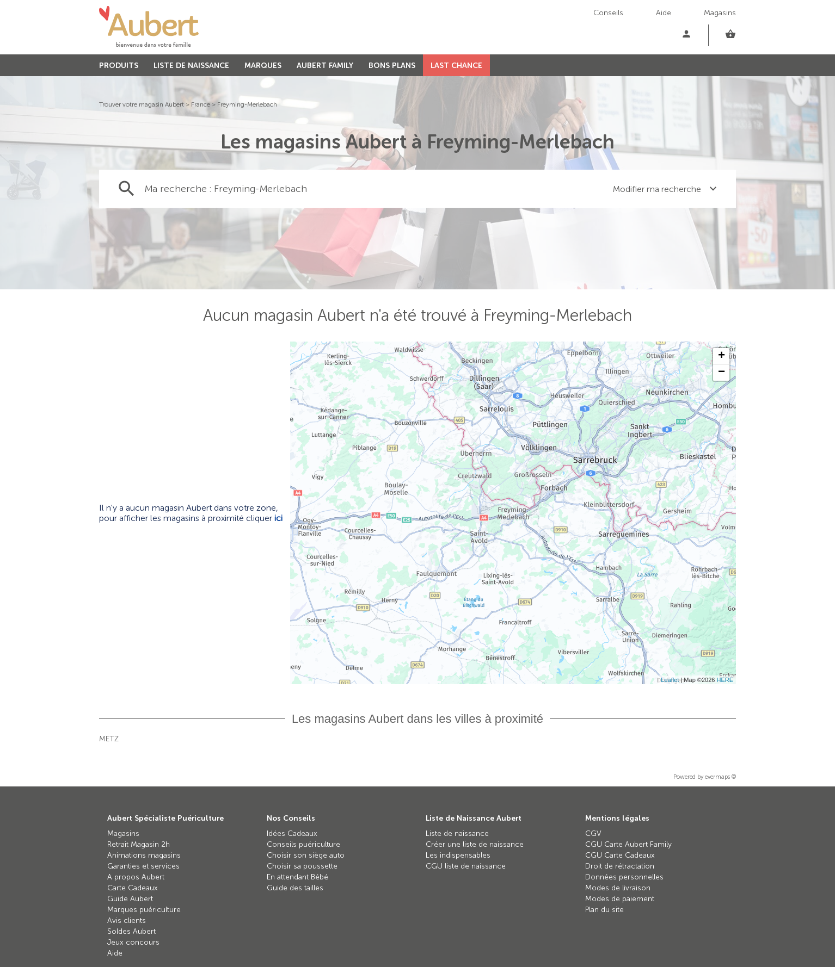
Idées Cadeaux (292, 833)
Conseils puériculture (303, 844)
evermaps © (720, 776)
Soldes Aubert (131, 931)
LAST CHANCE (456, 65)
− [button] (721, 372)
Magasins (720, 12)
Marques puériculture (144, 909)
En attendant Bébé (297, 877)
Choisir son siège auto (306, 855)
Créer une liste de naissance (475, 844)
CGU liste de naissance (466, 866)
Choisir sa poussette (302, 866)
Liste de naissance (457, 833)
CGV (593, 833)
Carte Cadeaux (132, 887)
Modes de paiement (619, 898)
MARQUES (262, 65)
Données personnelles (624, 877)
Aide (663, 12)
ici (278, 518)
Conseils (608, 12)
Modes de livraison (617, 887)
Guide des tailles (295, 887)
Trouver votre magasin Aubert (141, 104)
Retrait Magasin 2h (138, 844)
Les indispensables (458, 855)
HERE (724, 680)
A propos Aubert (135, 877)
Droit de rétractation (619, 866)
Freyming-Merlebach (247, 104)
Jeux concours (133, 942)
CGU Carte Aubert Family (628, 844)
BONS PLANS (392, 65)
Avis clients (126, 920)
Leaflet (670, 680)
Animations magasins (144, 855)
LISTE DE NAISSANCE (191, 65)
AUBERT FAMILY (325, 65)
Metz (109, 738)
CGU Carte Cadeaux (620, 855)
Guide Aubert (130, 898)
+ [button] (721, 356)
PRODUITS (118, 65)
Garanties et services (143, 866)
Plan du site (604, 909)
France (200, 104)
